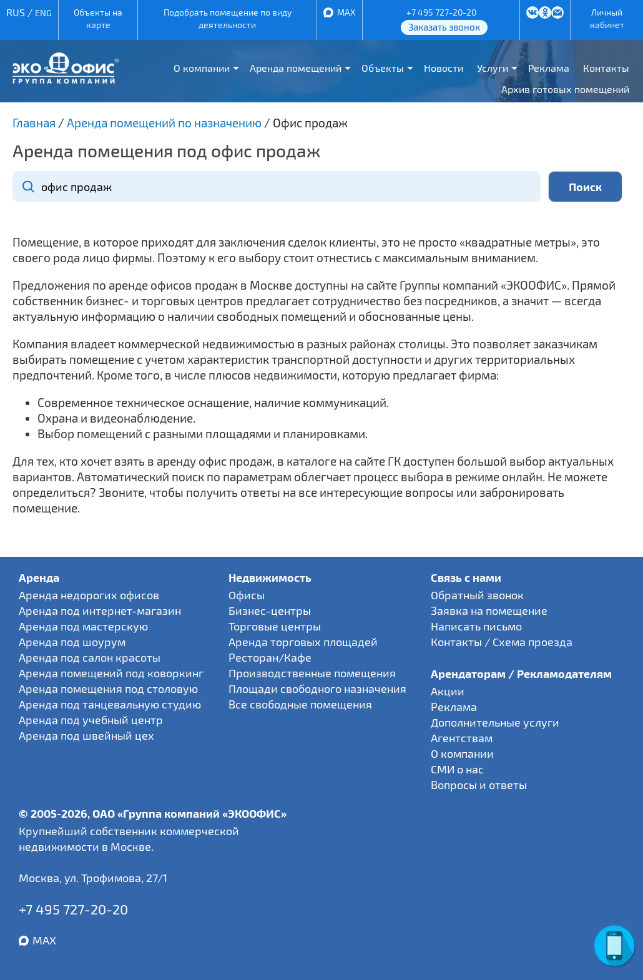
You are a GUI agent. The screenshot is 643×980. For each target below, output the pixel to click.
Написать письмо (476, 626)
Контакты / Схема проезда (501, 642)
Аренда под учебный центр (91, 720)
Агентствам (462, 738)
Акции (447, 691)
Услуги (492, 68)
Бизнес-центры (269, 610)
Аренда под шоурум (72, 642)
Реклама (548, 68)
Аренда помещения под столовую (108, 688)
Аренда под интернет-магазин (100, 610)
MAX (346, 12)
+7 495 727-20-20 (441, 12)
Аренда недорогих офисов (89, 595)
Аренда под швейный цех (86, 735)
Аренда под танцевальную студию (110, 704)
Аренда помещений (295, 68)
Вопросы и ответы (479, 784)
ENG (43, 12)
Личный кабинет (607, 18)
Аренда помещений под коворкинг (111, 673)
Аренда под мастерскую (83, 626)
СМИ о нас (457, 769)
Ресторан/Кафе (270, 657)
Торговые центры (274, 626)
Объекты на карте (98, 18)
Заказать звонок (444, 26)
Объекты (382, 68)
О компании (202, 68)
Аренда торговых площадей (303, 642)
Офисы (246, 595)
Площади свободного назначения (317, 688)
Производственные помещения (312, 673)
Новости (443, 68)
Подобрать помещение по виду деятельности (228, 18)
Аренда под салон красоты (89, 657)
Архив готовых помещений (565, 89)
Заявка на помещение (489, 610)
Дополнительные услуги (495, 722)
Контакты (606, 68)
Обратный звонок (477, 595)
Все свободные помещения (300, 704)
